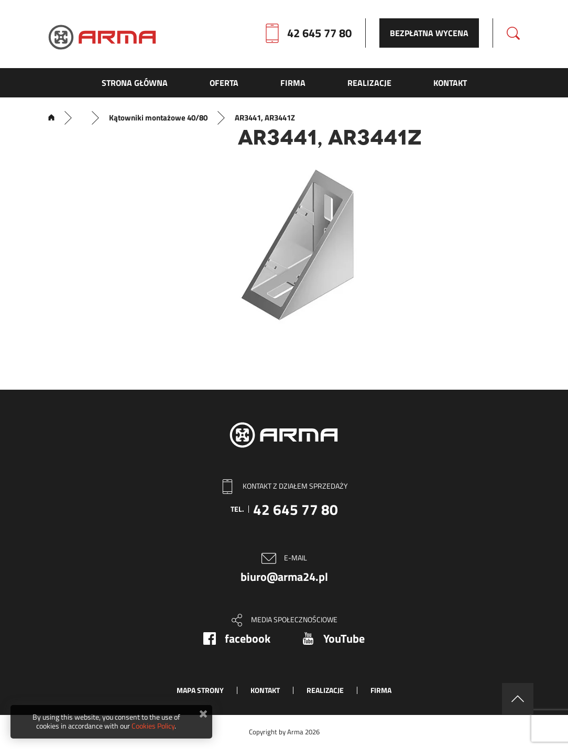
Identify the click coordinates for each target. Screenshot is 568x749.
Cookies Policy (153, 725)
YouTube (344, 638)
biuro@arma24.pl (284, 577)
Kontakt (265, 690)
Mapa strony (200, 690)
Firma (380, 690)
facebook (247, 638)
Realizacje (325, 690)
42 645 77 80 (319, 33)
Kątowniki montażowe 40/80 (158, 118)
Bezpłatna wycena (429, 33)
